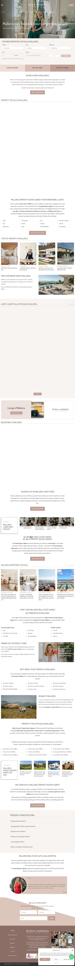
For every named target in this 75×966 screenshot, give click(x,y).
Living (27, 12)
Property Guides (5, 266)
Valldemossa (6, 226)
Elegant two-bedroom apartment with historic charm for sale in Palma (26, 596)
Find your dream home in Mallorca (15, 276)
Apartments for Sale (7, 592)
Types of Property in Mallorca (14, 238)
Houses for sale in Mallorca (9, 752)
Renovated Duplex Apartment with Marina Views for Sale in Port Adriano (65, 596)
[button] (72, 950)
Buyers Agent (52, 12)
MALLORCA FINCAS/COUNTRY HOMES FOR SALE (10, 771)
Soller (4, 220)
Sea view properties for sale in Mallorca (62, 752)
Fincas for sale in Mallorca (34, 752)
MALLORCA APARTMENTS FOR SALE (14, 565)
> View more (71, 304)
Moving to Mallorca (47, 696)
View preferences (67, 959)
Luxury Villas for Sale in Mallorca (60, 755)
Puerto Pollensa (44, 226)
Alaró (4, 630)
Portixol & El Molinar (64, 220)
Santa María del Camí (58, 633)
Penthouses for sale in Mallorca (10, 755)
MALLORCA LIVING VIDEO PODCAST (8, 527)
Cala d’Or (61, 223)
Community (45, 12)
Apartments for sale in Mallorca (10, 749)
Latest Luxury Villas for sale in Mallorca (19, 304)
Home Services (38, 12)
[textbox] (12, 48)
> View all (6, 522)
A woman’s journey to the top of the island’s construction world (41, 528)
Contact (12, 951)
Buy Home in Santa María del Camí (36, 686)
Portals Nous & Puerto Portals (10, 633)
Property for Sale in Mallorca (14, 100)
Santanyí (42, 223)
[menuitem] (1, 12)
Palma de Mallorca (32, 636)
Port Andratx (25, 220)
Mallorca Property (62, 266)
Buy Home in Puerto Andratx (10, 689)
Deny (56, 959)
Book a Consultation (37, 92)
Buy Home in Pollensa (8, 683)
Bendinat (30, 633)
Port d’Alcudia (62, 226)
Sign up (71, 5)
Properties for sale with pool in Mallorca (37, 755)
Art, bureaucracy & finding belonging (27, 527)
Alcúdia (23, 223)
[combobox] (13, 47)
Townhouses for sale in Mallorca (35, 749)
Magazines (12, 947)
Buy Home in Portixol (33, 683)
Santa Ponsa (31, 630)
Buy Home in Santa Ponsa (59, 689)
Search (66, 56)
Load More (37, 393)
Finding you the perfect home (14, 643)
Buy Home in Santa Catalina (59, 683)
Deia (4, 223)
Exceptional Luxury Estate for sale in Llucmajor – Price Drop (25, 773)
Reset (54, 56)
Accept (44, 959)
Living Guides (23, 266)
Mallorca (32, 12)
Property (22, 12)
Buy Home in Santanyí (58, 686)
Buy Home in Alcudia (8, 686)
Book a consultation (12, 955)
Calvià (23, 226)
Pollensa (55, 636)
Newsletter (12, 943)
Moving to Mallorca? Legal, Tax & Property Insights (52, 528)
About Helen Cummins (12, 935)
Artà (41, 220)
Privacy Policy (56, 962)
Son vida (55, 630)
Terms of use (23, 963)
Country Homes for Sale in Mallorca (61, 749)
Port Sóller (5, 636)
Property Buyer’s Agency (38, 886)
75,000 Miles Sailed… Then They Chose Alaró (64, 527)
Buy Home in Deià (32, 689)
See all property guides (37, 233)
